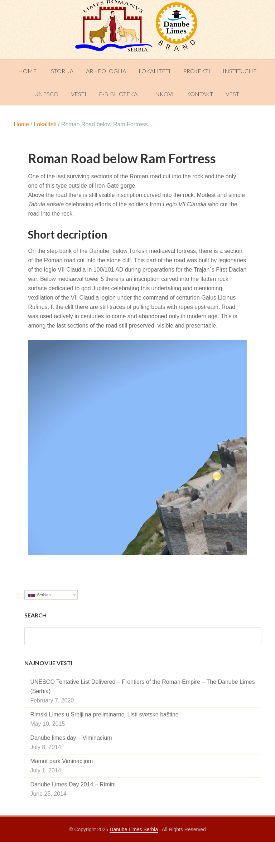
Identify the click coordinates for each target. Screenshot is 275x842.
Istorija (61, 70)
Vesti (78, 93)
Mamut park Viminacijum (61, 761)
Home (27, 70)
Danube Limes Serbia (137, 29)
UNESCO (46, 93)
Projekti (196, 70)
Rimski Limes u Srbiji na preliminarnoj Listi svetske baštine (104, 714)
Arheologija (106, 70)
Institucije (240, 70)
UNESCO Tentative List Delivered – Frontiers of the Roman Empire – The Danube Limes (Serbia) (142, 686)
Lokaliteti (154, 70)
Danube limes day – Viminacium (71, 738)
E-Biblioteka (118, 93)
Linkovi (162, 93)
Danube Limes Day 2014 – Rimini (72, 784)
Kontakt (199, 93)
